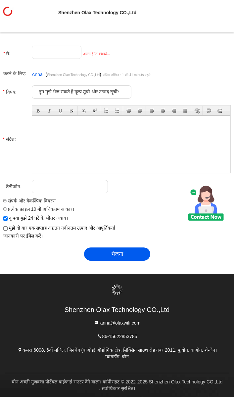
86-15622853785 (117, 336)
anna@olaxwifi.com (117, 322)
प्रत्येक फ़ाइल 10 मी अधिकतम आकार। (38, 209)
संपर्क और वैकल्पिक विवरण (29, 200)
